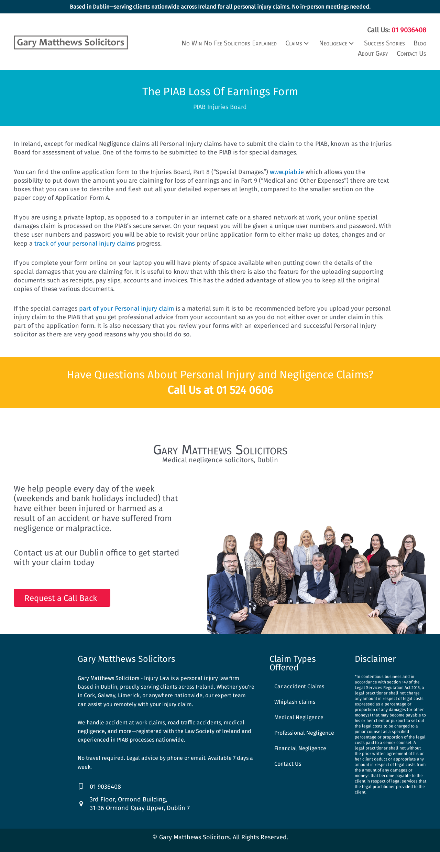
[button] (298, 42)
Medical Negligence (298, 716)
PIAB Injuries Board (220, 106)
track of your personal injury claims (84, 243)
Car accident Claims (299, 685)
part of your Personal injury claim (126, 308)
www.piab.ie (287, 171)
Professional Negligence (304, 732)
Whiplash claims (294, 701)
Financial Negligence (300, 747)
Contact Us (287, 763)
